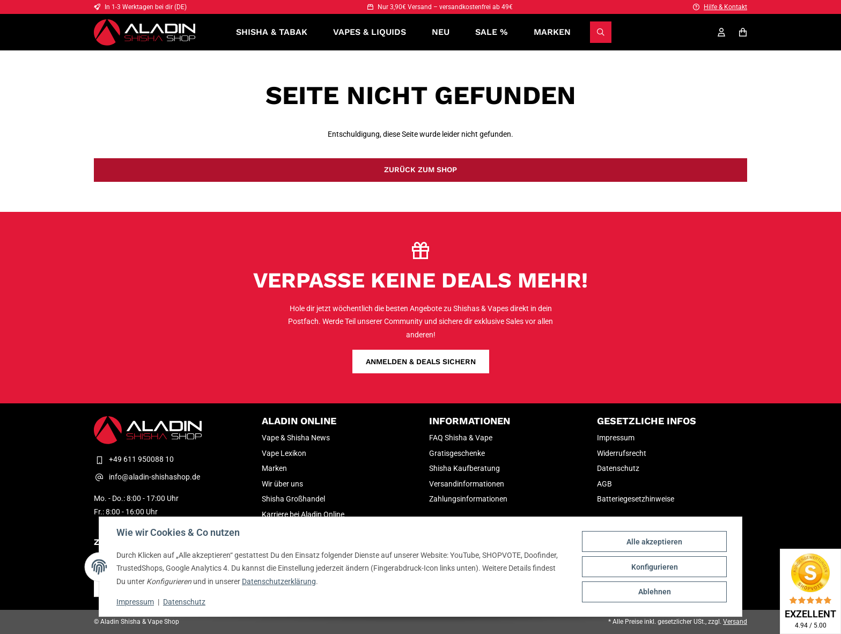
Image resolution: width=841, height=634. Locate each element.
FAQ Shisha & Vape (460, 437)
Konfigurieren (654, 567)
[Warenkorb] (743, 32)
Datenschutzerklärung (279, 581)
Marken (552, 32)
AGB (604, 484)
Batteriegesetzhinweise (635, 499)
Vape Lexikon (284, 453)
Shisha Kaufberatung (464, 468)
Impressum (135, 602)
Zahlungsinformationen (468, 499)
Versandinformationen (466, 484)
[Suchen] (600, 32)
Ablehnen (654, 591)
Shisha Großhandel (293, 499)
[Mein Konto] (721, 32)
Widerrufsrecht (621, 453)
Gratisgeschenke (457, 453)
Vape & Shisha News (296, 437)
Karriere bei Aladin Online (303, 514)
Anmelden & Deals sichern (421, 361)
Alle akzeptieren (654, 541)
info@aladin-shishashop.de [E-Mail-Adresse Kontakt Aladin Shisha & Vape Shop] (147, 476)
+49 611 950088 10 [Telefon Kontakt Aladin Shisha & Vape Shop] (134, 459)
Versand (735, 621)
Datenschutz (184, 602)
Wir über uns (282, 484)
